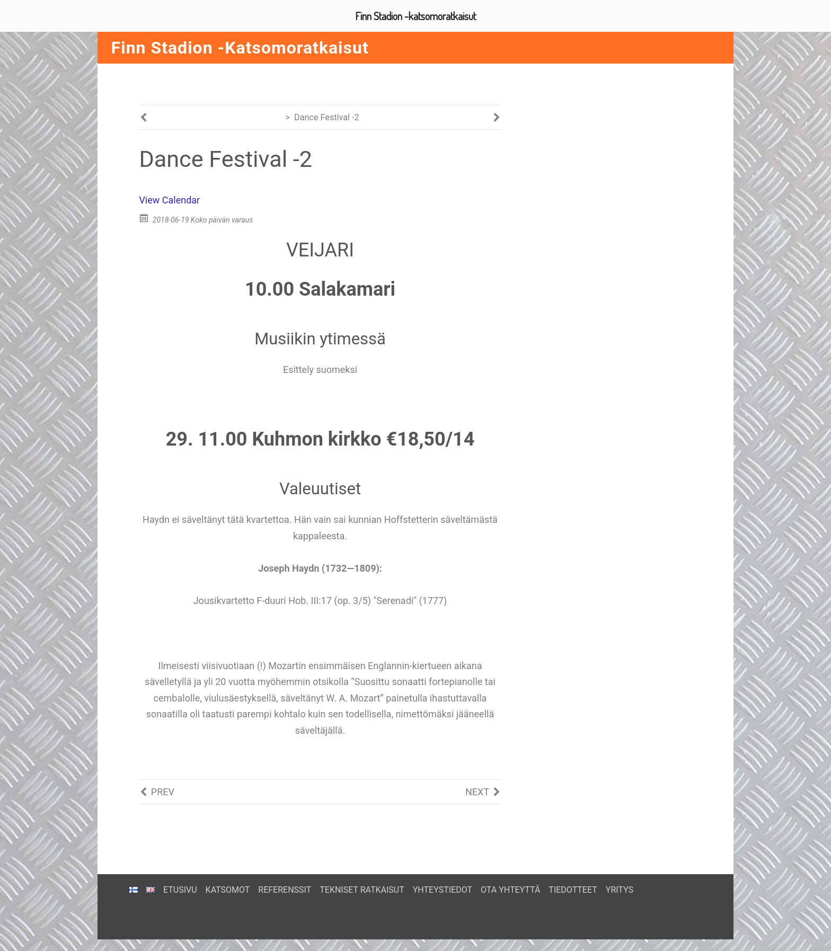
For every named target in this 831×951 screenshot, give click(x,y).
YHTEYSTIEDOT (442, 885)
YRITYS (619, 885)
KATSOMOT (228, 885)
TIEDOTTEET (573, 885)
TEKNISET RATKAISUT (362, 885)
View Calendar (169, 204)
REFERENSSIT (284, 885)
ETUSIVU (180, 885)
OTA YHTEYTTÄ (510, 885)
